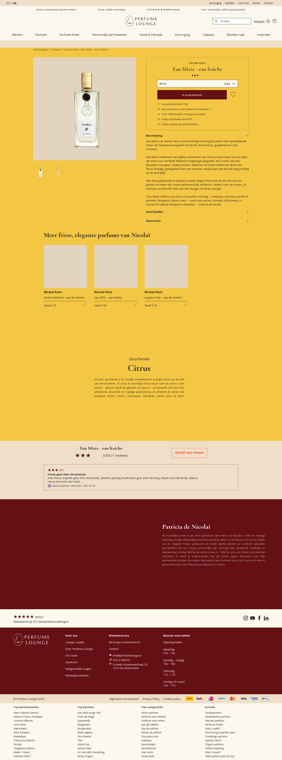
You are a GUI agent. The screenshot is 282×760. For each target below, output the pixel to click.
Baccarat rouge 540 (89, 712)
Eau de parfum (149, 728)
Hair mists (147, 752)
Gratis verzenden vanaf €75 (174, 119)
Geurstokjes (148, 744)
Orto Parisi (20, 724)
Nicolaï (18, 744)
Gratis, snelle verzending (111, 9)
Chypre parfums (214, 744)
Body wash (147, 756)
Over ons (243, 3)
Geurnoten (197, 220)
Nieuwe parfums (214, 720)
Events (256, 3)
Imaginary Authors (24, 748)
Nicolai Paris (71, 49)
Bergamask (84, 728)
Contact (268, 3)
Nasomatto (20, 728)
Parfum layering (214, 748)
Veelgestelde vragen (78, 669)
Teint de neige (86, 716)
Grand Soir (84, 744)
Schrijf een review (189, 452)
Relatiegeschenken (77, 675)
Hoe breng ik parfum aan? (220, 732)
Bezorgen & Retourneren (124, 642)
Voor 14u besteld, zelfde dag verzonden (223, 9)
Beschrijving (197, 135)
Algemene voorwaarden (124, 699)
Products (56, 49)
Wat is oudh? (212, 728)
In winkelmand (192, 95)
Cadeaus (146, 740)
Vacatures (71, 662)
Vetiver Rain (84, 748)
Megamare (84, 724)
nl (15, 3)
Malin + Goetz (22, 752)
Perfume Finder (214, 724)
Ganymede (84, 720)
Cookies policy (172, 699)
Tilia (80, 740)
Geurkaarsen (148, 748)
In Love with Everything (91, 752)
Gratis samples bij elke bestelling (177, 124)
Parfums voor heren (153, 720)
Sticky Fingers (85, 756)
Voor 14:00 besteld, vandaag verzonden (181, 114)
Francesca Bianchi (24, 740)
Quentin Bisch (213, 740)
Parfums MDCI (22, 756)
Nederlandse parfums (217, 716)
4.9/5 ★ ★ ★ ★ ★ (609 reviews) (163, 9)
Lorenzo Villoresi (23, 720)
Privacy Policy (151, 699)
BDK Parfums (22, 732)
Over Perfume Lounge (79, 649)
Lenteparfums (213, 712)
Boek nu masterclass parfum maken (56, 9)
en (8, 3)
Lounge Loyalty (74, 642)
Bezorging (215, 3)
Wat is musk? (212, 752)
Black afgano (85, 732)
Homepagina (40, 49)
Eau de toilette (149, 724)
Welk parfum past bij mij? (220, 756)
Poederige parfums (216, 736)
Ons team (71, 655)
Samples (230, 3)
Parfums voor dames (153, 716)
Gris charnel (84, 736)
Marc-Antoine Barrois (26, 712)
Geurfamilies (197, 211)
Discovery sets (149, 736)
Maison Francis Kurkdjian (28, 716)
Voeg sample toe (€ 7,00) (172, 104)
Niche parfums (149, 712)
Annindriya (20, 736)
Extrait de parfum (151, 732)
